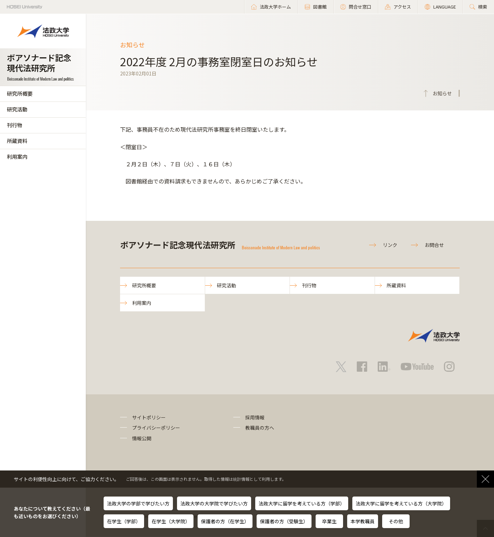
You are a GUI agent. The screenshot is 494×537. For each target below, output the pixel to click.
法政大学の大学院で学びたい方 (214, 503)
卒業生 (329, 521)
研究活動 (17, 109)
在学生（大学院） (171, 521)
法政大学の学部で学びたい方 (138, 503)
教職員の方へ (259, 428)
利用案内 (17, 156)
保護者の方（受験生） (284, 521)
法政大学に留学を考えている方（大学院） (401, 503)
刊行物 (14, 125)
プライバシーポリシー (156, 428)
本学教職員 (363, 521)
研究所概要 (20, 93)
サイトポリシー (149, 417)
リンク (390, 244)
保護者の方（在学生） (225, 521)
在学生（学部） (124, 521)
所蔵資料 (17, 140)
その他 (396, 521)
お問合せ (434, 244)
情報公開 (141, 438)
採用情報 (254, 417)
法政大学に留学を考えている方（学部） (302, 503)
